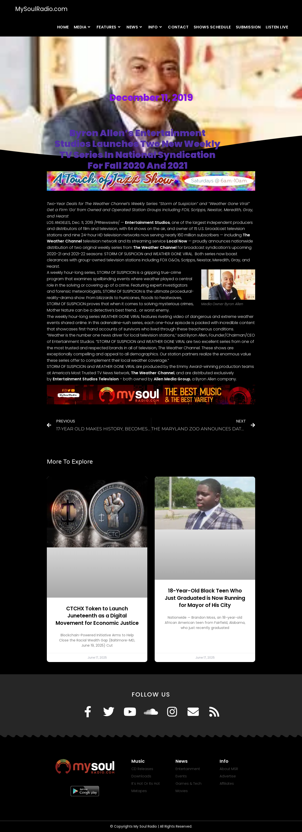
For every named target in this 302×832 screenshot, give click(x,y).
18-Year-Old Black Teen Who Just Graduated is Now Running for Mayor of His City (205, 598)
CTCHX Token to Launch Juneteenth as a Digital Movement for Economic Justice (97, 616)
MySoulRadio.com (41, 9)
